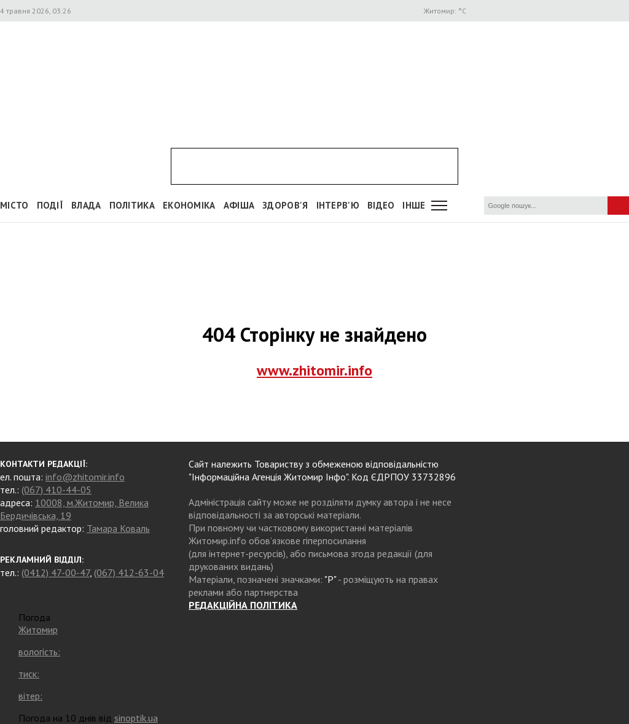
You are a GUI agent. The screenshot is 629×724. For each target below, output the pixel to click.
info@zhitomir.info (85, 477)
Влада (86, 205)
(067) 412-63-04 (129, 572)
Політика (132, 205)
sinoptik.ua (136, 718)
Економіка (189, 205)
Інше (413, 205)
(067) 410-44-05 (56, 489)
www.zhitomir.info (314, 370)
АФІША (239, 205)
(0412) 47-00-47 (55, 572)
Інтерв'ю (337, 205)
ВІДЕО (381, 205)
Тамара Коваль (118, 528)
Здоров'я (285, 205)
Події (50, 205)
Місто (14, 205)
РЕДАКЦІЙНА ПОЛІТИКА (243, 605)
